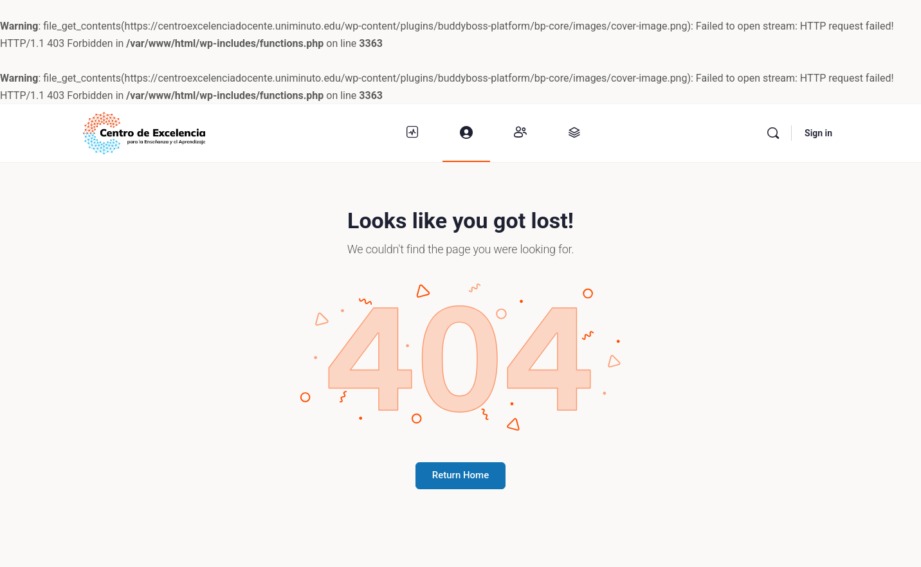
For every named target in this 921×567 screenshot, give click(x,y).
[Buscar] (773, 133)
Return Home (460, 475)
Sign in (818, 133)
